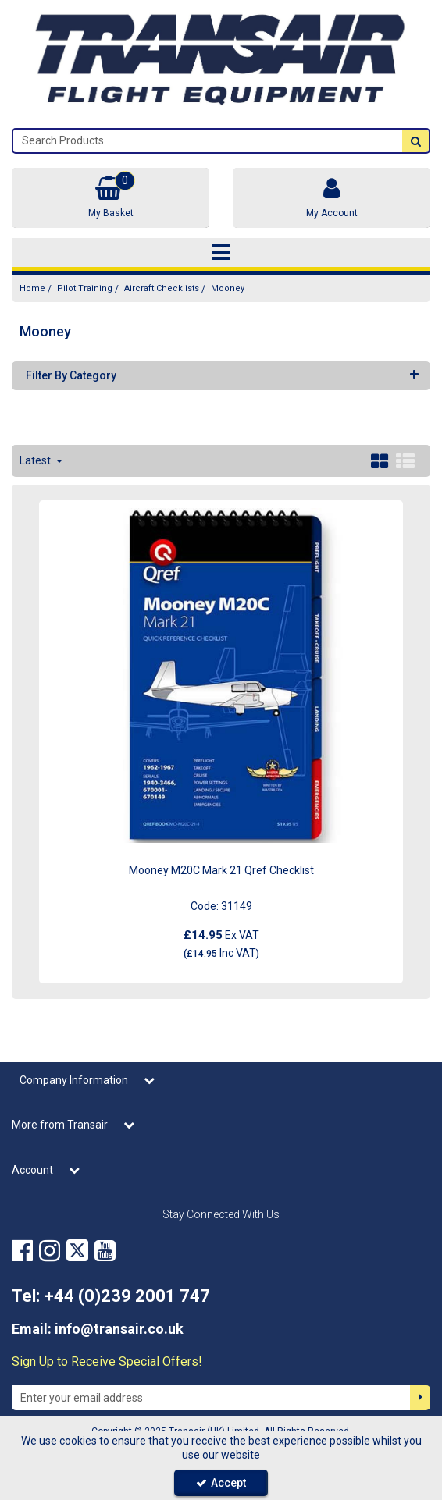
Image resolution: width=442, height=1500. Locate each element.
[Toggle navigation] (221, 253)
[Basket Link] (110, 198)
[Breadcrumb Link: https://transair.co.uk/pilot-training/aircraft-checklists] (161, 288)
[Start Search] (415, 141)
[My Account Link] (331, 198)
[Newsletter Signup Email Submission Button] (420, 1397)
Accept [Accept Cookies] (221, 1483)
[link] (22, 1251)
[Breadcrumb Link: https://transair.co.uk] (32, 288)
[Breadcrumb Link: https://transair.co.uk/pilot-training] (84, 288)
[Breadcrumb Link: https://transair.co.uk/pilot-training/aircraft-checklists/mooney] (227, 288)
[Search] (207, 141)
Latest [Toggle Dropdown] (36, 460)
